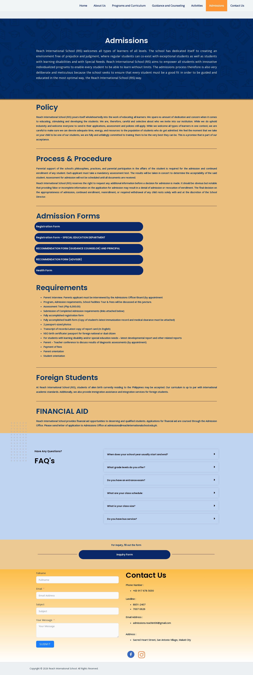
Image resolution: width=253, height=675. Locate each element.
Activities (199, 5)
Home (89, 5)
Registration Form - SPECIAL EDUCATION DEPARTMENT (79, 237)
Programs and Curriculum (133, 5)
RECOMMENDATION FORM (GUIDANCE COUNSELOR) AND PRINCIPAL (88, 248)
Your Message (44, 620)
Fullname (41, 573)
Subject (40, 604)
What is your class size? (122, 506)
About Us (105, 5)
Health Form (46, 270)
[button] (161, 454)
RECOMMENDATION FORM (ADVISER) (64, 259)
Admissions (218, 5)
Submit (45, 644)
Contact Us (238, 5)
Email (39, 588)
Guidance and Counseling (171, 5)
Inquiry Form (124, 554)
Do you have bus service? (123, 519)
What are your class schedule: (126, 493)
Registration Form (51, 226)
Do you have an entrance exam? (128, 480)
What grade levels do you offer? (127, 467)
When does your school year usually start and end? (140, 454)
